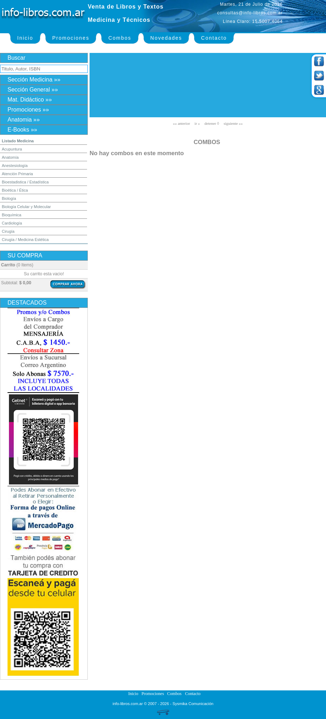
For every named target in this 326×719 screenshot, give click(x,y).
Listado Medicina (18, 141)
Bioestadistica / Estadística (25, 182)
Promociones (71, 38)
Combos (119, 38)
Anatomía (10, 157)
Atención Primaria (17, 174)
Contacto (214, 38)
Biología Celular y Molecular (26, 207)
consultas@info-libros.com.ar (250, 12)
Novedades (166, 38)
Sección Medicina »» (34, 80)
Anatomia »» (24, 120)
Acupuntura (12, 149)
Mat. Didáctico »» (30, 100)
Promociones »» (28, 110)
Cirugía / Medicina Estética (25, 239)
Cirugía (8, 231)
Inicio (25, 38)
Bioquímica (11, 215)
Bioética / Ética (15, 190)
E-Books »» (22, 130)
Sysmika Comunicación (192, 703)
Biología (9, 198)
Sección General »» (33, 90)
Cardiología (12, 223)
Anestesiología (15, 165)
